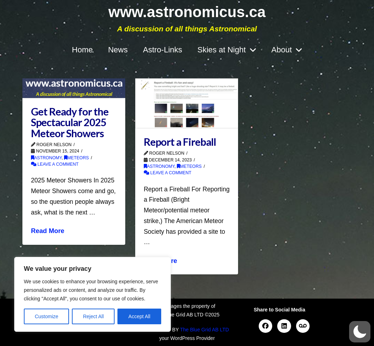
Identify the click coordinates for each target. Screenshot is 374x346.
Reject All (93, 316)
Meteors (76, 157)
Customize (46, 316)
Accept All (139, 316)
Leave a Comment (55, 164)
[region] (92, 294)
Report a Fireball (180, 142)
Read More (47, 230)
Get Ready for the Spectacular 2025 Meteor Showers (70, 122)
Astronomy (46, 157)
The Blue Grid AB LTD (204, 329)
